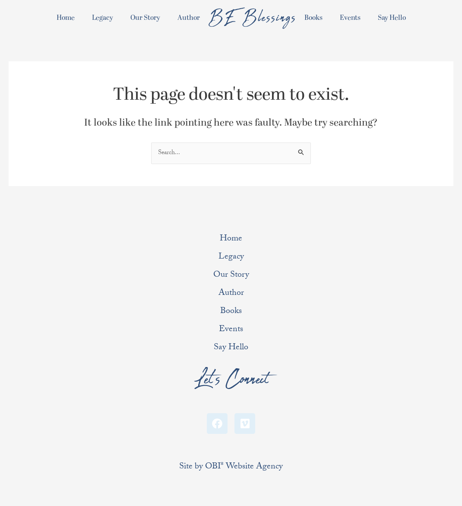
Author (188, 18)
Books (313, 18)
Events (350, 18)
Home (66, 18)
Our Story (145, 18)
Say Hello (392, 18)
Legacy (102, 18)
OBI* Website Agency (244, 467)
